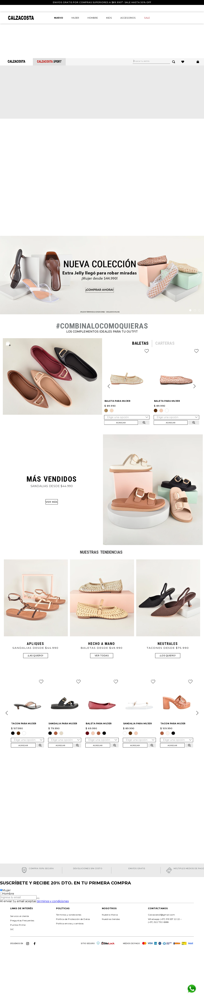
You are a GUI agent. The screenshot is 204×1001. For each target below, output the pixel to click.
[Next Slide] (194, 386)
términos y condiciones (53, 901)
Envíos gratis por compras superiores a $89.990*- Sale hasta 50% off (102, 2)
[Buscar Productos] (174, 61)
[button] (106, 410)
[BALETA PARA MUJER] (127, 386)
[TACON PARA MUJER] (27, 713)
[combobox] (156, 61)
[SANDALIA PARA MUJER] (65, 713)
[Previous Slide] (109, 386)
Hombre (8, 893)
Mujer (6, 890)
